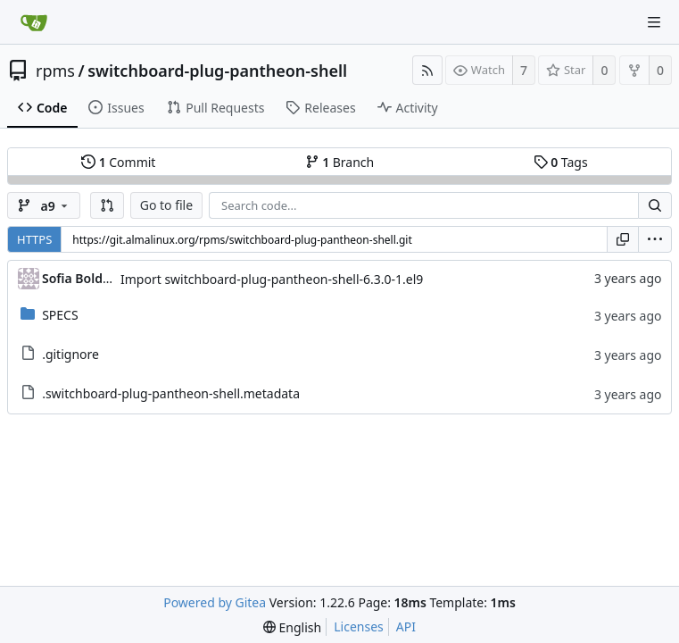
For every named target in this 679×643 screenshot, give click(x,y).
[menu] (655, 239)
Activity (407, 107)
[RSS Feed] (427, 70)
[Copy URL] (623, 239)
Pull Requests (215, 107)
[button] (107, 205)
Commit (118, 162)
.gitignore (70, 354)
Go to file (166, 204)
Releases (320, 107)
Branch (340, 162)
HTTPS (34, 239)
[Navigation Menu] (654, 22)
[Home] (34, 22)
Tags (561, 162)
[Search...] (655, 205)
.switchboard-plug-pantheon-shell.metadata (171, 393)
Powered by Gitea (214, 602)
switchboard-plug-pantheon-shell (217, 70)
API (406, 626)
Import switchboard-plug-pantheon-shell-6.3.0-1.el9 (271, 279)
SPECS (60, 314)
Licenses (359, 626)
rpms (55, 70)
